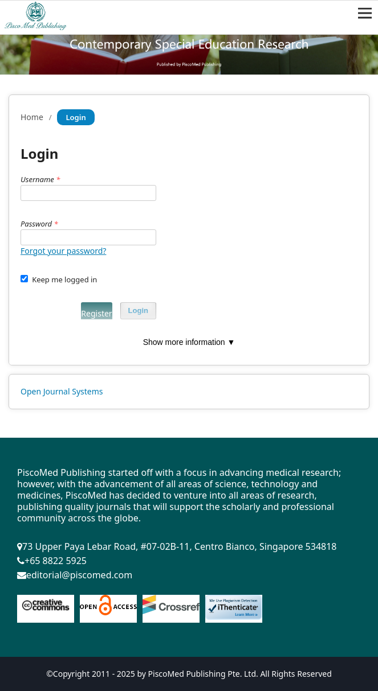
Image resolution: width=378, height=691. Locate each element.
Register (96, 313)
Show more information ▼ (189, 342)
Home (32, 117)
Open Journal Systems (62, 391)
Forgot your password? (63, 250)
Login (138, 310)
